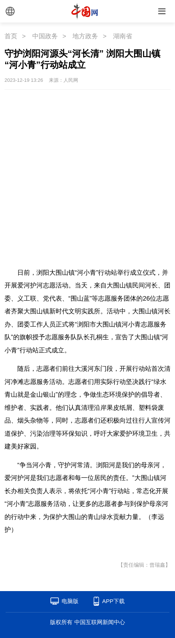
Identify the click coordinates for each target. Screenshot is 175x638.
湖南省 (122, 36)
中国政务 (45, 36)
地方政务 (85, 36)
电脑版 (70, 601)
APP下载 (113, 601)
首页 (11, 36)
